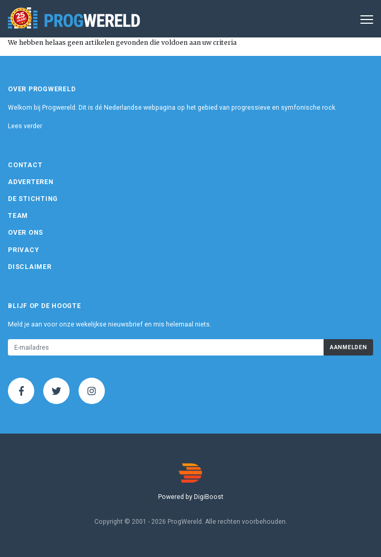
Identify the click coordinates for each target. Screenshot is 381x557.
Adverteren (31, 182)
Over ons (25, 232)
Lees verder (25, 126)
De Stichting (33, 199)
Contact (25, 165)
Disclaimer (30, 267)
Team (18, 215)
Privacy (23, 250)
